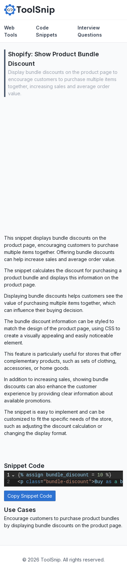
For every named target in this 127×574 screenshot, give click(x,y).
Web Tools (10, 31)
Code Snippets (46, 31)
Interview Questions (90, 31)
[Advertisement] (63, 167)
